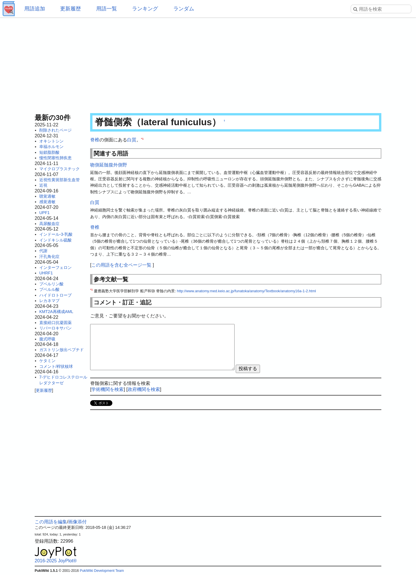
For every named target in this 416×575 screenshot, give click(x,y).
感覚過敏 (47, 201)
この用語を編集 (51, 521)
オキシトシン (51, 141)
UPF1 (44, 212)
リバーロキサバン (55, 328)
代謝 (43, 250)
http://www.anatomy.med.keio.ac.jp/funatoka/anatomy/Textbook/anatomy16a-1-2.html (246, 291)
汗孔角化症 (49, 256)
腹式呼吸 (47, 339)
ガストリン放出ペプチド (61, 349)
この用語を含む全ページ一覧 (121, 265)
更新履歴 (70, 9)
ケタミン (47, 360)
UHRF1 (46, 273)
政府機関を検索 (144, 389)
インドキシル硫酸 (55, 240)
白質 (131, 139)
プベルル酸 (49, 289)
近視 (43, 185)
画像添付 (77, 521)
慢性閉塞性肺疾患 (55, 158)
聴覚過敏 (47, 196)
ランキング (145, 9)
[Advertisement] (208, 63)
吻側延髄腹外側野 (108, 164)
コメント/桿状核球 (56, 366)
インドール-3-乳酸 (56, 234)
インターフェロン (55, 267)
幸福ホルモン (51, 146)
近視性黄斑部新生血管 (59, 179)
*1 (142, 138)
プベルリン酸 (51, 284)
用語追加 (34, 9)
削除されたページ (55, 130)
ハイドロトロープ (55, 295)
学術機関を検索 (107, 389)
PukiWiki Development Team (102, 571)
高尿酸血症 (49, 223)
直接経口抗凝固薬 (55, 322)
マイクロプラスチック (59, 168)
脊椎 (94, 139)
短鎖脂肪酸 (49, 152)
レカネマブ (49, 300)
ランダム (183, 9)
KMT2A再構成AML (56, 311)
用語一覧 (106, 9)
